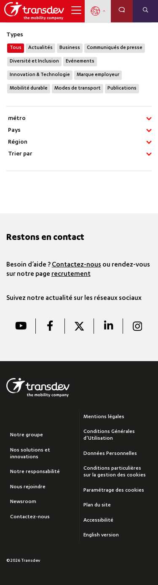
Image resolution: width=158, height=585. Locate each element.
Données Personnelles (110, 454)
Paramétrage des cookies (113, 490)
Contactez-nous (76, 265)
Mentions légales (103, 417)
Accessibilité (98, 520)
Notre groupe (26, 435)
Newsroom (23, 502)
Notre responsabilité (35, 472)
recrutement (71, 274)
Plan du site (97, 505)
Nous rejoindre (28, 487)
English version (101, 535)
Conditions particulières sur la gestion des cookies (114, 472)
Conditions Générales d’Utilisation (109, 435)
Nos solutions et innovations (30, 454)
